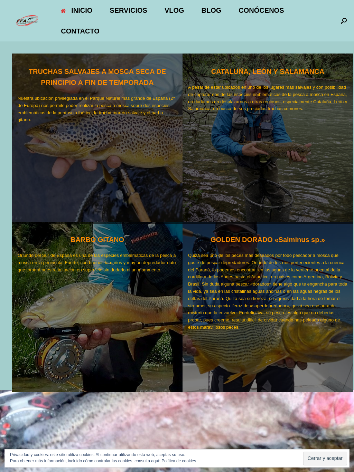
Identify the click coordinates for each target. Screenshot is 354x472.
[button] (344, 20)
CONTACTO (80, 31)
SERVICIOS (128, 10)
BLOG (212, 10)
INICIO (76, 10)
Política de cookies (178, 461)
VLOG (174, 10)
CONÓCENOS (261, 10)
